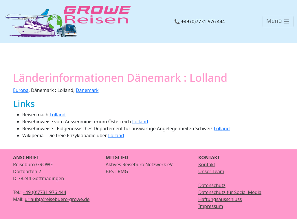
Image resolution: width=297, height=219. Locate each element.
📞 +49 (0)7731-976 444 (199, 21)
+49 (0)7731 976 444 (44, 192)
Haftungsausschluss (220, 199)
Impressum (210, 206)
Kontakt (206, 164)
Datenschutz (212, 185)
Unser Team (211, 171)
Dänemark (87, 90)
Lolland (57, 114)
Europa (21, 90)
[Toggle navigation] (278, 21)
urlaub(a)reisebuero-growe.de (57, 199)
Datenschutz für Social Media (229, 192)
